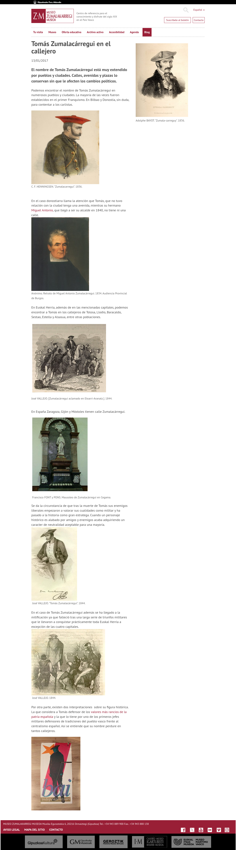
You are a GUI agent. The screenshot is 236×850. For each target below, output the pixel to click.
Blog (147, 32)
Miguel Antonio (42, 210)
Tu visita (38, 32)
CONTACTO (56, 829)
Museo (52, 32)
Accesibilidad (116, 32)
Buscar (186, 10)
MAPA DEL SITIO (34, 829)
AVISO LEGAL (11, 829)
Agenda (134, 32)
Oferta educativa (71, 32)
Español (199, 9)
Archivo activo (95, 32)
